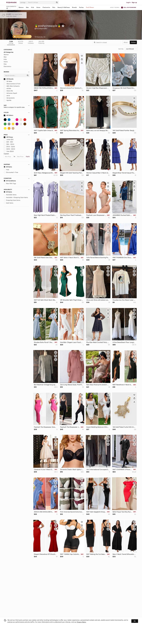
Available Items (10, 195)
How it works (114, 7)
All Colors (8, 115)
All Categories (8, 52)
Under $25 (9, 139)
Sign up (134, 2)
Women (21, 7)
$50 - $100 (9, 144)
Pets (53, 7)
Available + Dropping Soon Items (16, 197)
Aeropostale (9, 98)
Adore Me (8, 91)
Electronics (46, 7)
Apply (28, 156)
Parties (81, 7)
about (126, 42)
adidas (7, 88)
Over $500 (9, 151)
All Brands (8, 79)
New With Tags (10, 183)
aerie (7, 95)
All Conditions (10, 181)
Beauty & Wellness (64, 7)
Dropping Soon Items (12, 200)
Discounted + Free (11, 172)
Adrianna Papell (10, 93)
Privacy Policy (81, 622)
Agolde (7, 100)
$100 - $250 (9, 146)
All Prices (8, 137)
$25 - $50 (8, 142)
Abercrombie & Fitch (12, 84)
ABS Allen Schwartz (12, 86)
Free (6, 169)
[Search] (41, 2)
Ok (135, 621)
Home (38, 7)
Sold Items (8, 203)
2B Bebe (8, 81)
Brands (74, 7)
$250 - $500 (9, 149)
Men (27, 7)
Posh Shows (90, 7)
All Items (8, 167)
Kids (32, 7)
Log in (128, 2)
